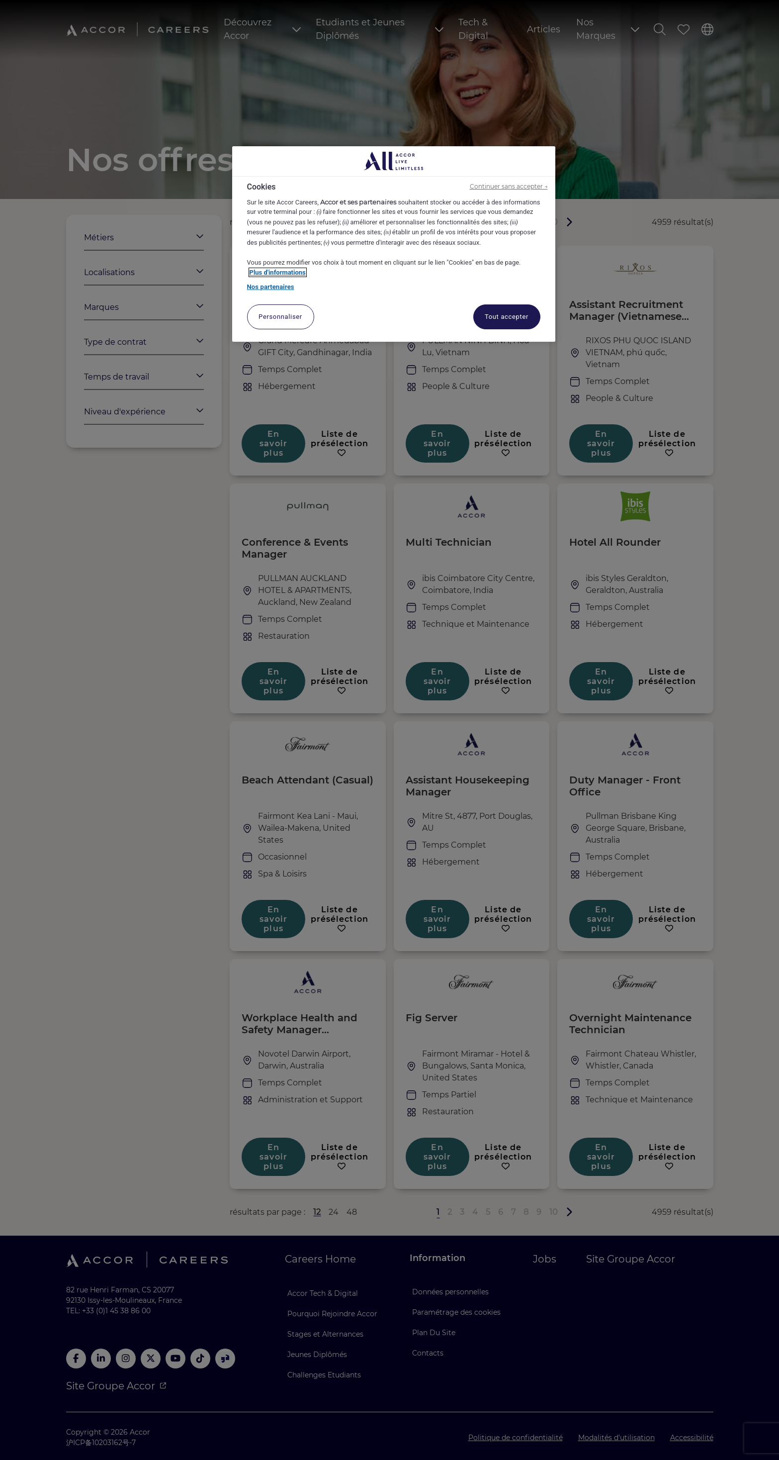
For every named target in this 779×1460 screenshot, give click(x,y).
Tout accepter (506, 316)
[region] (393, 244)
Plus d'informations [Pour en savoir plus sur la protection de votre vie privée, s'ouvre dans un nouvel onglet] (278, 272)
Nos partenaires (270, 287)
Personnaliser (280, 316)
